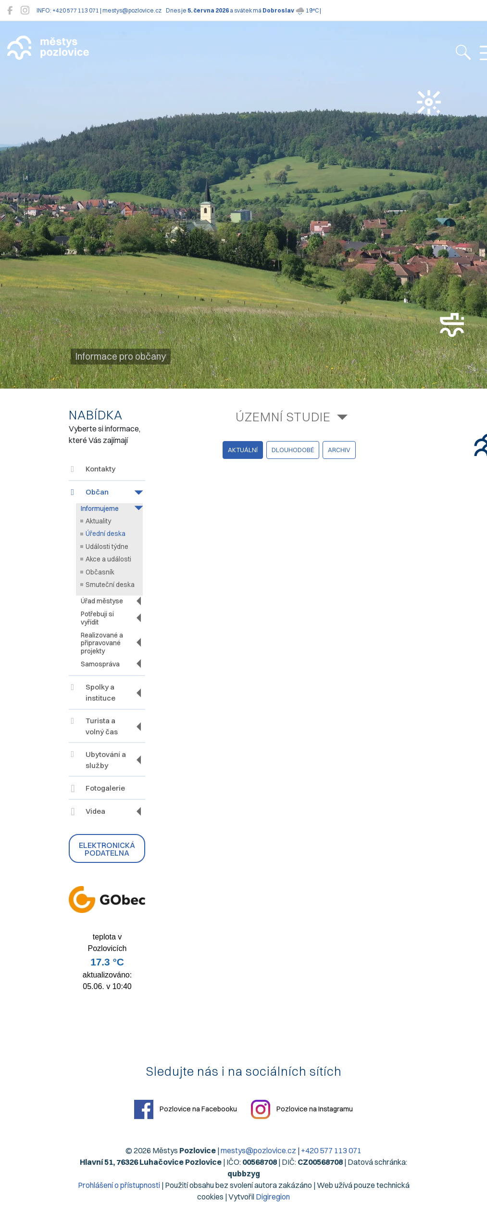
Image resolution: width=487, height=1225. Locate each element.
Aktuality (98, 521)
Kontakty (93, 468)
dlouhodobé (293, 450)
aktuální (243, 450)
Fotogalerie (98, 789)
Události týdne (107, 546)
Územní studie (283, 416)
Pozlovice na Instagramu (302, 1109)
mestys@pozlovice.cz (258, 1150)
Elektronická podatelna (107, 849)
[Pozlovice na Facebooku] (9, 10)
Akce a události (108, 559)
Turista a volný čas (94, 726)
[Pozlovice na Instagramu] (25, 10)
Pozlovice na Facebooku (185, 1109)
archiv (339, 450)
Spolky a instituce (93, 692)
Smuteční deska (110, 584)
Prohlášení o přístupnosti (119, 1185)
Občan (90, 491)
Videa (88, 812)
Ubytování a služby (98, 760)
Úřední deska (105, 533)
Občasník (100, 572)
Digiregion (273, 1196)
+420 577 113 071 (331, 1150)
